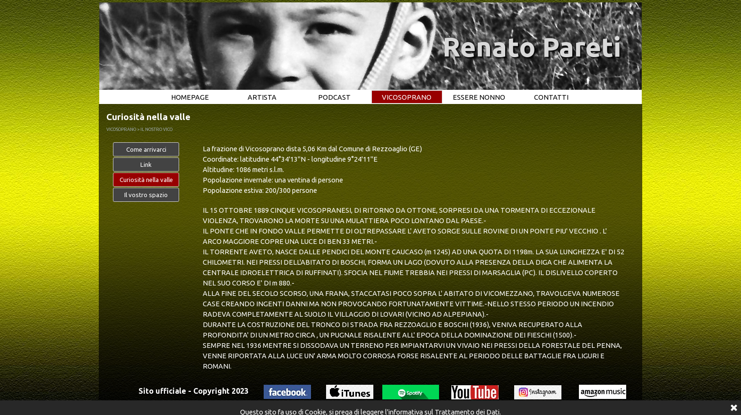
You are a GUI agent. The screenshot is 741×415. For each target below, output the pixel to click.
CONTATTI (551, 97)
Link (146, 164)
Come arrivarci (146, 149)
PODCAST (334, 97)
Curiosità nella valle (146, 179)
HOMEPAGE (190, 97)
